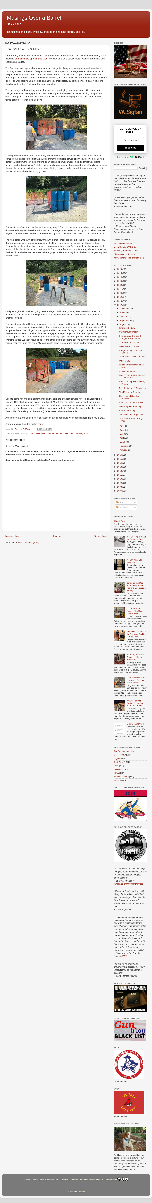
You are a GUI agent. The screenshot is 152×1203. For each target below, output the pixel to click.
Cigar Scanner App (135, 724)
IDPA (38, 433)
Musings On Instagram (124, 254)
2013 (119, 467)
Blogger (81, 1192)
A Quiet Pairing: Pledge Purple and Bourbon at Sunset (134, 703)
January (124, 450)
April (122, 438)
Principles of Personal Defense (128, 884)
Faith (116, 766)
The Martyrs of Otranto (129, 392)
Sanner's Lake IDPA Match (131, 402)
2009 (119, 483)
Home (57, 536)
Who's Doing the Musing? (125, 243)
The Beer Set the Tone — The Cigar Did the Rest (134, 611)
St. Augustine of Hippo (129, 342)
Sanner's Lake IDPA (64, 433)
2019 (119, 297)
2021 (119, 289)
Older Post (100, 536)
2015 (119, 459)
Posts (119, 502)
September (125, 320)
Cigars (117, 758)
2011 (119, 475)
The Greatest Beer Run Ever (132, 357)
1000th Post (119, 521)
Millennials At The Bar (129, 346)
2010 (119, 479)
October (124, 316)
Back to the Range (127, 410)
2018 (119, 301)
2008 (119, 487)
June (122, 430)
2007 (119, 491)
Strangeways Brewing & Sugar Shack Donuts (130, 337)
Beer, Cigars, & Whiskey (125, 247)
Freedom (118, 769)
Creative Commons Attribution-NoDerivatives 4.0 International (94, 1179)
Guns (31, 433)
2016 (119, 455)
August (123, 324)
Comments (122, 507)
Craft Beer (118, 762)
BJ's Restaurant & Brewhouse (132, 388)
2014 (119, 463)
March (123, 442)
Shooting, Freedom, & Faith (126, 250)
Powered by (130, 157)
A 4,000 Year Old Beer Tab (134, 561)
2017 (119, 305)
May (122, 434)
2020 (119, 293)
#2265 (124, 956)
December (125, 308)
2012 (119, 471)
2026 (119, 269)
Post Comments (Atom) (28, 542)
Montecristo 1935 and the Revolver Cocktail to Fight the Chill (136, 634)
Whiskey (118, 780)
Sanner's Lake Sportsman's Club (31, 58)
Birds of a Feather (127, 371)
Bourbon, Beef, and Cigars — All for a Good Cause (135, 657)
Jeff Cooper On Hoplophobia (132, 414)
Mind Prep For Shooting (130, 406)
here (40, 424)
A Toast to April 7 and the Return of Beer (136, 538)
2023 (119, 281)
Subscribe (130, 147)
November (125, 312)
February (124, 446)
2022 (119, 285)
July (122, 426)
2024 (119, 277)
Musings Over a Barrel (34, 18)
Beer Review (120, 755)
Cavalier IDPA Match (128, 332)
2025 (119, 273)
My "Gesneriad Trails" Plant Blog (129, 258)
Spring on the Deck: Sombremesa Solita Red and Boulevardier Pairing (136, 586)
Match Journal (47, 433)
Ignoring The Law (127, 328)
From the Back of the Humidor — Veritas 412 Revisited (135, 680)
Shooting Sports (82, 433)
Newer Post (12, 536)
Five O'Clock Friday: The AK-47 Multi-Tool (132, 376)
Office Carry (124, 361)
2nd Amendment (121, 751)
